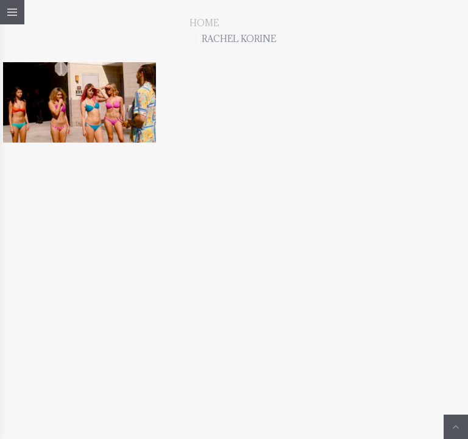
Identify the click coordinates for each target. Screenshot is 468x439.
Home (204, 23)
